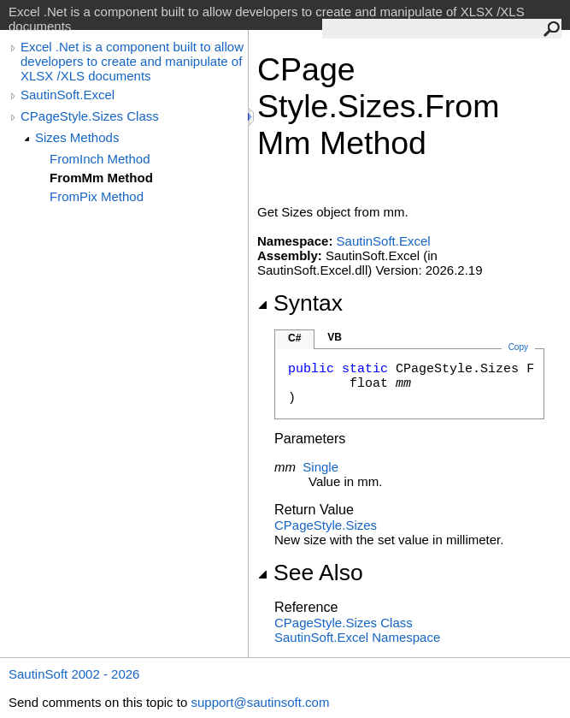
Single (320, 467)
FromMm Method (101, 177)
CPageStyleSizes (325, 525)
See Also (310, 572)
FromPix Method (97, 196)
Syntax (300, 303)
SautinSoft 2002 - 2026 (74, 674)
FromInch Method (100, 158)
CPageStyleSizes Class (343, 622)
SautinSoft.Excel (68, 94)
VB (334, 337)
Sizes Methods (77, 137)
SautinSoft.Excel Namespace (357, 637)
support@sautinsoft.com (260, 702)
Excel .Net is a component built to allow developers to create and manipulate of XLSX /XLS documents (132, 61)
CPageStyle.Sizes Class (90, 116)
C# (294, 338)
